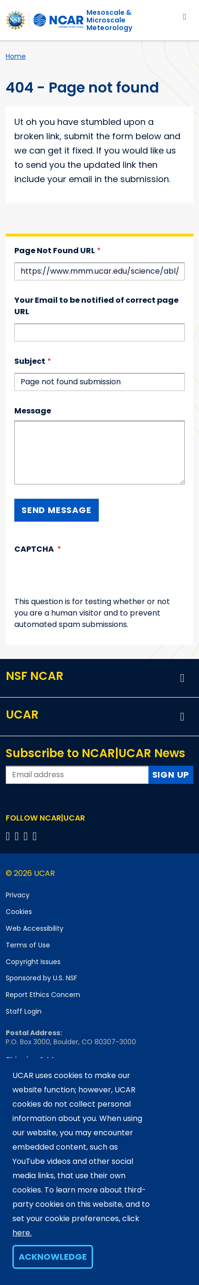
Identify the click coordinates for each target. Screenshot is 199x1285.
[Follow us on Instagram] (27, 836)
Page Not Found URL (54, 250)
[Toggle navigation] (185, 16)
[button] (182, 678)
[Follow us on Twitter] (18, 836)
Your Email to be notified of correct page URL (96, 306)
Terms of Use (28, 945)
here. (21, 1232)
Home (16, 56)
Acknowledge (53, 1257)
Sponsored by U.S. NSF (41, 978)
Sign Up (171, 775)
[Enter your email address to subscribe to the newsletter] (77, 775)
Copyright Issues (33, 961)
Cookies (19, 911)
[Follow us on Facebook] (9, 836)
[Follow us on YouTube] (36, 836)
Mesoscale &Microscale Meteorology (109, 20)
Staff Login (24, 1011)
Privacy (18, 895)
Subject (29, 361)
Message (32, 410)
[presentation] (86, 577)
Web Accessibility (34, 928)
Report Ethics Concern (43, 994)
